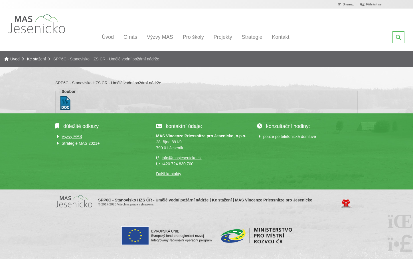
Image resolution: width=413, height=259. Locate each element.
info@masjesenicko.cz (182, 158)
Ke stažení (36, 59)
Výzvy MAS (160, 37)
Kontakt (280, 37)
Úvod (36, 23)
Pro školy (193, 37)
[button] (370, 4)
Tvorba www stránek (346, 203)
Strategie (252, 37)
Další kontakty (168, 174)
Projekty (223, 37)
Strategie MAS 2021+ (81, 143)
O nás (130, 37)
